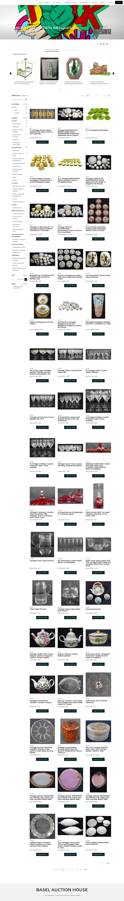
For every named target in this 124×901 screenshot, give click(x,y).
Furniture (15, 185)
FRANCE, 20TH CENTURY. (19, 289)
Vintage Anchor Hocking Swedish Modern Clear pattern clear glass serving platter (41, 751)
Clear (24, 105)
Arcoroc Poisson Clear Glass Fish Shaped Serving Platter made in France (70, 704)
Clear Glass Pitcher (38, 611)
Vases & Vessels (17, 176)
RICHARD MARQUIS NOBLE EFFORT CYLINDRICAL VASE (98, 324)
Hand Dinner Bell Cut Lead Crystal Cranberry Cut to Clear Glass (98, 515)
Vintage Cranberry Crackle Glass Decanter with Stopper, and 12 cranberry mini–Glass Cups (41, 516)
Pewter (14, 182)
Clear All (24, 97)
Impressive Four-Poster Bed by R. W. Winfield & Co (23, 84)
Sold (19, 112)
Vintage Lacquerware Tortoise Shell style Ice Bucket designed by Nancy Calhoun (70, 751)
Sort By (82, 97)
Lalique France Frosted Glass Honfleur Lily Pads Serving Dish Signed (40, 846)
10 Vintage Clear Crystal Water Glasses (96, 373)
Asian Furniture (17, 223)
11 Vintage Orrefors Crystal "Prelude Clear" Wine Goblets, (41, 467)
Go (26, 281)
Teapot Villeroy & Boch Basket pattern (68, 656)
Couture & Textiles (17, 246)
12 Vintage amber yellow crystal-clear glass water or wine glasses (41, 133)
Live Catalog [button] (55, 3)
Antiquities (15, 152)
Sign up (109, 3)
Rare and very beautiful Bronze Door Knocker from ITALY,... (74, 84)
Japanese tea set (93, 611)
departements (82, 3)
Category (14, 119)
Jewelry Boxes (17, 209)
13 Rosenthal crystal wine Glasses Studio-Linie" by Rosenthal (69, 420)
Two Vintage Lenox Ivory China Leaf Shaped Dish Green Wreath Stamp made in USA (70, 846)
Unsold (19, 115)
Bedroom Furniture (18, 187)
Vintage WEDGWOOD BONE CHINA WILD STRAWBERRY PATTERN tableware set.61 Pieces (68, 134)
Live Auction (19, 26)
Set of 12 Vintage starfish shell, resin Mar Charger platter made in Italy (97, 751)
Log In (117, 3)
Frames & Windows (18, 165)
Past (19, 109)
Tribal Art (15, 141)
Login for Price (42, 143)
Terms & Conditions (75, 895)
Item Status (15, 106)
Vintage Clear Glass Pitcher (42, 562)
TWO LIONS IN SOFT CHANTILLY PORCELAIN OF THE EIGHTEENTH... (99, 84)
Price (13, 277)
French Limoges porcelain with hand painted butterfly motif (70, 278)
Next (86, 871)
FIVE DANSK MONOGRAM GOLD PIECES (97, 845)
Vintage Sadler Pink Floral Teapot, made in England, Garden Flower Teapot (41, 657)
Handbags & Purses (18, 249)
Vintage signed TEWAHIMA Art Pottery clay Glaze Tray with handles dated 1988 (42, 799)
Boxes (14, 179)
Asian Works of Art (17, 212)
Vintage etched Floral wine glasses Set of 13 (42, 420)
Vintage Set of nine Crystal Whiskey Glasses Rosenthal (70, 466)
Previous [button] (10, 75)
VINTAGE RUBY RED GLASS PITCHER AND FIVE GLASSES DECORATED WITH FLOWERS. (98, 468)
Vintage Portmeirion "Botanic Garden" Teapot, (41, 703)
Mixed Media (16, 125)
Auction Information (71, 51)
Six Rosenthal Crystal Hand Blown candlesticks (70, 563)
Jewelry (14, 206)
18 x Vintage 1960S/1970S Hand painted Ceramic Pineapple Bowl (69, 182)
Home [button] (38, 3)
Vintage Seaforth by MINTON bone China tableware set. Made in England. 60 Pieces (96, 183)
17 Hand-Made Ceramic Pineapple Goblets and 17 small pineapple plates (41, 182)
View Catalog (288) (100, 33)
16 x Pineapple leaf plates (97, 132)
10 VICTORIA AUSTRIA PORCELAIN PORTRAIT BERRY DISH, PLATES (96, 230)
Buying (93, 3)
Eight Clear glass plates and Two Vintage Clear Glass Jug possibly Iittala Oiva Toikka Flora (98, 565)
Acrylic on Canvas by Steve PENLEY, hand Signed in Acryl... (48, 84)
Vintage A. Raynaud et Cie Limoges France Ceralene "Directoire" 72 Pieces (41, 230)
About (46, 3)
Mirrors (14, 200)
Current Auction (69, 3)
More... (101, 3)
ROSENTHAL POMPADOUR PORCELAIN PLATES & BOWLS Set (42, 278)
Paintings (15, 128)
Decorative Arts (16, 149)
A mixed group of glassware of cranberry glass (70, 515)
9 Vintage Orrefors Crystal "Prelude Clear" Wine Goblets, (97, 420)
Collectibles (15, 257)
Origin (14, 285)
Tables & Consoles (18, 203)
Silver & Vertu (16, 168)
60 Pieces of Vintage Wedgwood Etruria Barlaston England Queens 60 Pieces (69, 326)
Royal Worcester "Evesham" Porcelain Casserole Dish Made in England (98, 657)
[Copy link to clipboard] (98, 46)
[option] (24, 73)
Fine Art (14, 122)
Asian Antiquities (17, 215)
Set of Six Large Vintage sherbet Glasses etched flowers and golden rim (40, 374)
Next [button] (113, 75)
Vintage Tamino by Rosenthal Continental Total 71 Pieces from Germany (70, 231)
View (105, 97)
